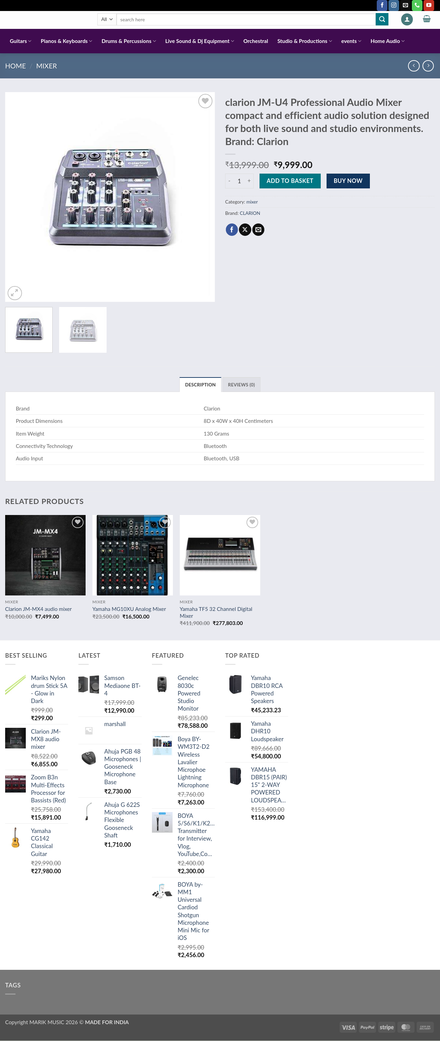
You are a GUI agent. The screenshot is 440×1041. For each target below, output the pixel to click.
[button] (407, 19)
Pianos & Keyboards (66, 41)
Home (15, 66)
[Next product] (413, 66)
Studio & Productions (304, 41)
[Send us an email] (405, 5)
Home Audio (388, 41)
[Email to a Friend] (258, 229)
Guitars (21, 41)
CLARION (250, 213)
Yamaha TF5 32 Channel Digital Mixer (216, 612)
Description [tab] (200, 385)
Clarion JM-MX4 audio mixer (38, 609)
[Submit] (382, 19)
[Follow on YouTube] (429, 5)
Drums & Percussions (128, 41)
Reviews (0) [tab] (242, 385)
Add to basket (290, 180)
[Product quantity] (239, 181)
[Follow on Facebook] (382, 5)
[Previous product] (428, 66)
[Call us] (417, 5)
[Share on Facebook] (232, 229)
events (351, 41)
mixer (46, 66)
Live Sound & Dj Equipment (199, 41)
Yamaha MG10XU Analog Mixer (129, 609)
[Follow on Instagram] (393, 5)
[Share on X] (245, 229)
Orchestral (255, 41)
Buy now (348, 180)
